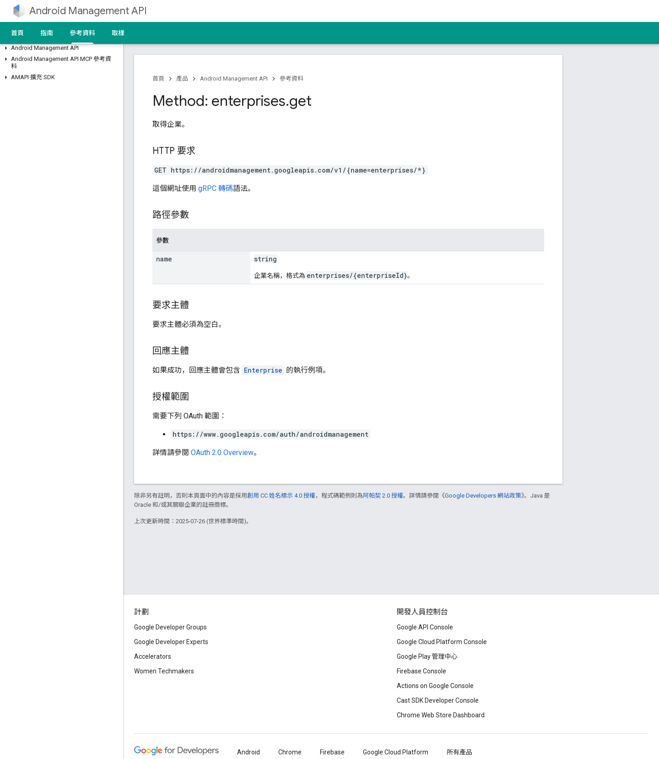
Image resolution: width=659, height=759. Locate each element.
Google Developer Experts (171, 641)
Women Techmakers (164, 671)
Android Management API (88, 11)
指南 (46, 33)
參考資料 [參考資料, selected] (82, 33)
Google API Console (425, 627)
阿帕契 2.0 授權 (383, 495)
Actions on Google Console (435, 685)
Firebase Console (421, 671)
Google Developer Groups (170, 627)
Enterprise (263, 370)
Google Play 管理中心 (427, 656)
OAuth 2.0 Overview (222, 452)
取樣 (118, 33)
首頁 (17, 33)
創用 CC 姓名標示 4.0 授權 (281, 495)
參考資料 (291, 78)
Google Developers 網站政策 (483, 495)
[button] (59, 48)
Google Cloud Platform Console (442, 641)
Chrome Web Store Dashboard (441, 715)
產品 (182, 78)
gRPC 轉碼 (215, 188)
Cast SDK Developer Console (438, 700)
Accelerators (152, 656)
